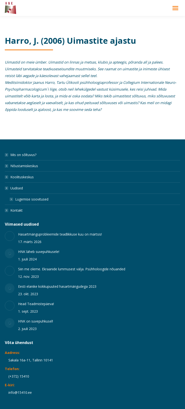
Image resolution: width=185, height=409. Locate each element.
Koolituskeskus (22, 177)
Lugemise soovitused (31, 199)
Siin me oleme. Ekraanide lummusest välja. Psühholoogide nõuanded (71, 269)
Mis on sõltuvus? (23, 154)
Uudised (14, 188)
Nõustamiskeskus (24, 166)
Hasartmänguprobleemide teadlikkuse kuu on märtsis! (60, 234)
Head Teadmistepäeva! (36, 303)
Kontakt (16, 210)
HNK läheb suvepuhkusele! (38, 251)
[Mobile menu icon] (175, 8)
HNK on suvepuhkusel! (35, 321)
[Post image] (9, 236)
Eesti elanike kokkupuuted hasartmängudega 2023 (57, 286)
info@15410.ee (20, 392)
